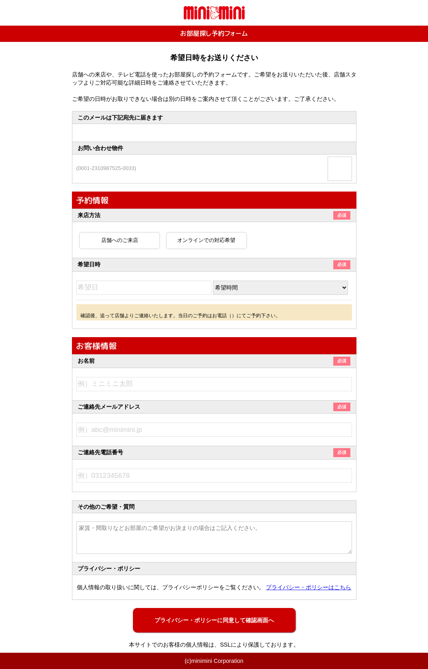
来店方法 (214, 215)
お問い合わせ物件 (100, 148)
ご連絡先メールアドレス (214, 407)
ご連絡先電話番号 (214, 452)
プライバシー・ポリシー (109, 568)
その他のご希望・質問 (106, 506)
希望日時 (214, 264)
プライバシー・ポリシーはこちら (308, 587)
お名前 (214, 361)
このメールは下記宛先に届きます (120, 117)
